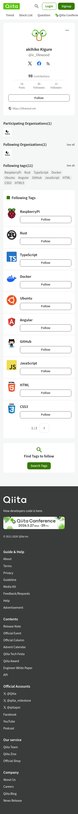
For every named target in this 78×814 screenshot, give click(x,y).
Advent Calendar (14, 647)
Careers (8, 786)
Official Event (12, 633)
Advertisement (13, 607)
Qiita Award (11, 661)
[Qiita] (11, 6)
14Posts (22, 85)
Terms (7, 566)
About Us (9, 779)
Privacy (8, 573)
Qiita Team (10, 747)
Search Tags (39, 466)
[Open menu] (67, 30)
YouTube (9, 721)
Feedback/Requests (16, 593)
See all (71, 144)
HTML (67, 177)
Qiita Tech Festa (14, 654)
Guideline (9, 580)
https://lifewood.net (24, 108)
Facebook (9, 714)
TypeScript (41, 172)
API (5, 675)
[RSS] (48, 63)
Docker (56, 172)
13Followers (56, 85)
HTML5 (19, 183)
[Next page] (44, 428)
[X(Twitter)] (30, 63)
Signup (66, 6)
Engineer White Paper (17, 668)
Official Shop (12, 761)
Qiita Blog (10, 793)
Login (49, 6)
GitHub (37, 177)
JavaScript (52, 177)
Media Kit (9, 586)
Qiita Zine (9, 754)
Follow (38, 98)
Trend (10, 15)
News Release (12, 800)
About (7, 559)
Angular (23, 177)
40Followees (39, 85)
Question (44, 15)
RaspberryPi (13, 172)
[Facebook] (39, 63)
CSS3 (8, 183)
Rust (28, 172)
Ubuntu (10, 177)
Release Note (12, 626)
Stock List (25, 15)
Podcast (8, 728)
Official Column (13, 640)
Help (6, 600)
